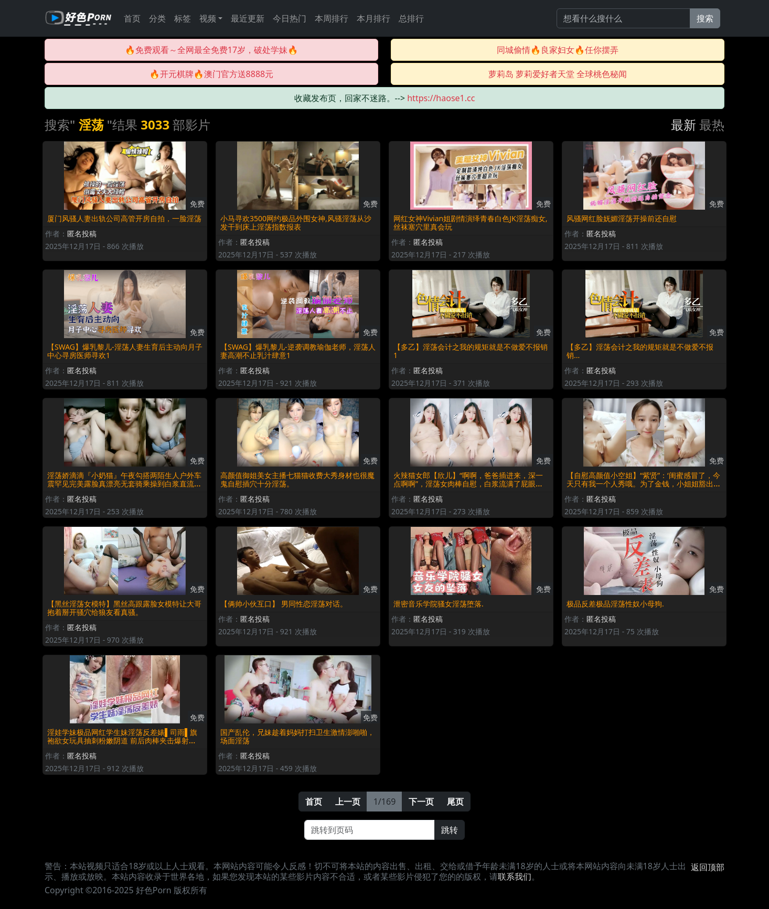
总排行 (411, 18)
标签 (182, 18)
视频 (207, 18)
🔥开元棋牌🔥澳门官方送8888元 (211, 74)
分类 (157, 18)
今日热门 (289, 18)
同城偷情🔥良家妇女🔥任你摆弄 (557, 50)
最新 (683, 124)
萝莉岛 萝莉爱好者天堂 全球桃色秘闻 (557, 74)
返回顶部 (707, 867)
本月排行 (373, 18)
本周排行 (331, 18)
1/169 (384, 801)
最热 (711, 124)
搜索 (705, 18)
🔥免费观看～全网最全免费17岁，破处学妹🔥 (211, 50)
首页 (132, 18)
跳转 (449, 830)
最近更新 (247, 18)
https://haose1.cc (441, 98)
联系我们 (514, 876)
